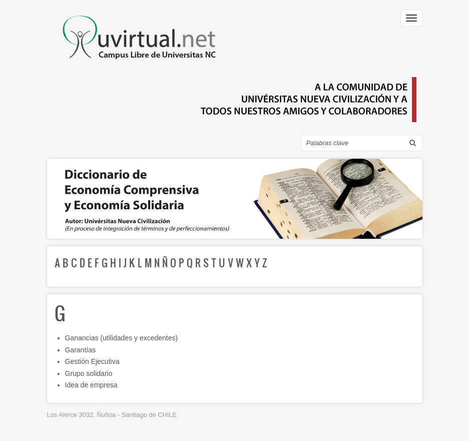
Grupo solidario (89, 373)
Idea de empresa (91, 385)
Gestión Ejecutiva (92, 361)
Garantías (80, 350)
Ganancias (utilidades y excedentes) (121, 338)
